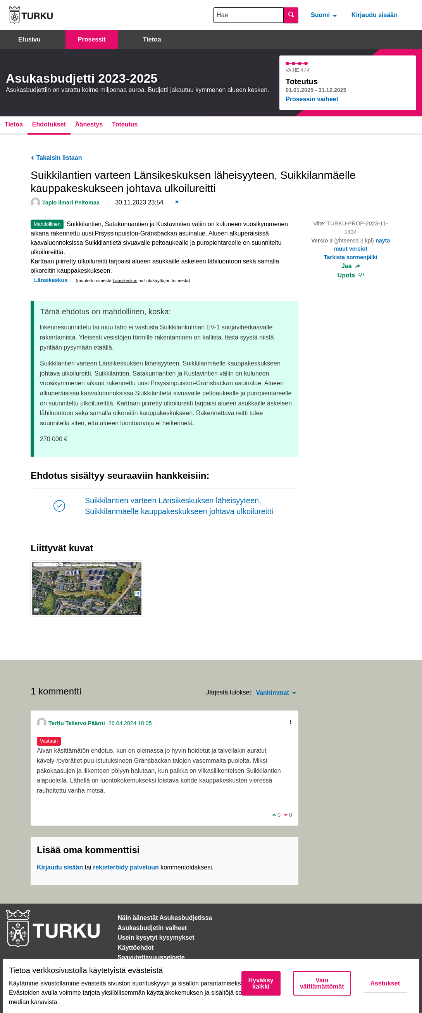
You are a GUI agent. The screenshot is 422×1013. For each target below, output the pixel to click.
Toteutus (125, 124)
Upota (351, 275)
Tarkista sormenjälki (350, 257)
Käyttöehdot (135, 947)
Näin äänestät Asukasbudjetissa (164, 917)
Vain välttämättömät (322, 983)
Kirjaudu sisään (374, 15)
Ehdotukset (49, 124)
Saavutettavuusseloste (150, 957)
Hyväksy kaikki (261, 983)
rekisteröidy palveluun (126, 867)
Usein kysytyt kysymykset (155, 937)
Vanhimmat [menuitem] (272, 693)
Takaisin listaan (56, 157)
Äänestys (89, 124)
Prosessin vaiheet (312, 99)
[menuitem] (325, 14)
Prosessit (92, 39)
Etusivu (29, 39)
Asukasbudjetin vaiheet (152, 928)
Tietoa (152, 39)
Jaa (350, 266)
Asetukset (385, 983)
